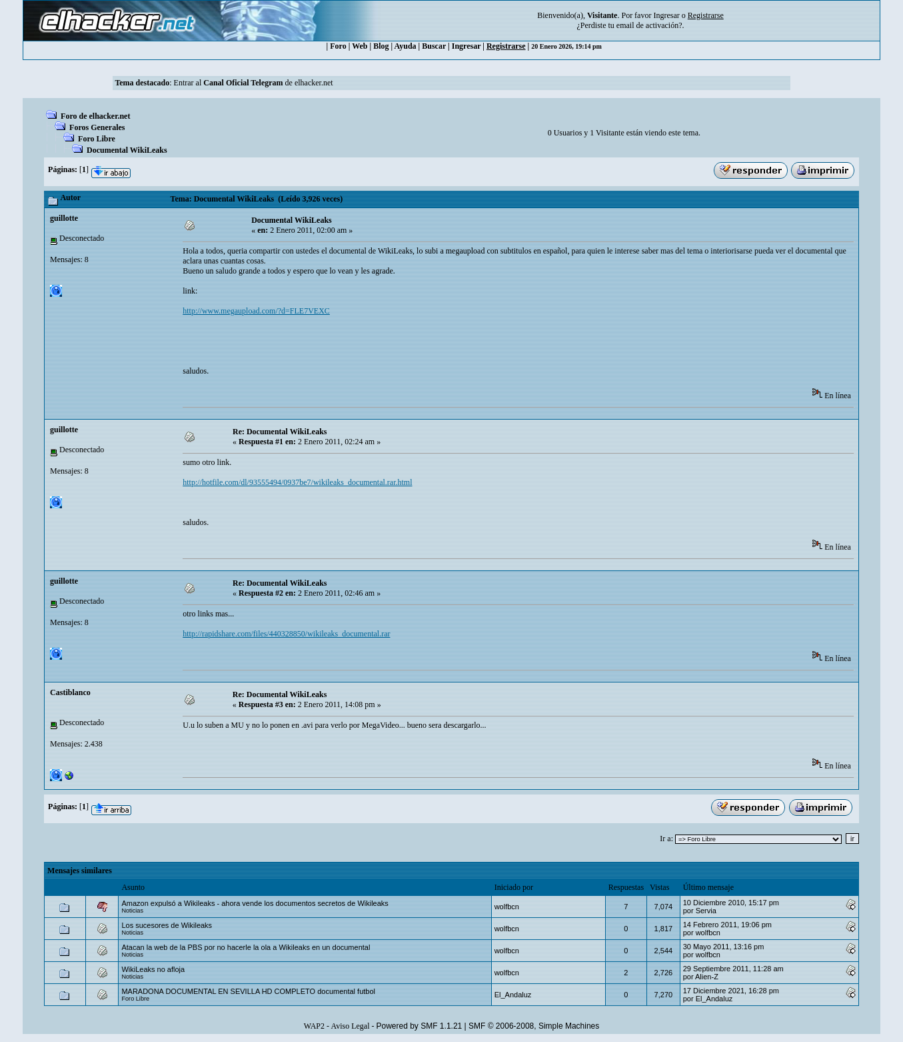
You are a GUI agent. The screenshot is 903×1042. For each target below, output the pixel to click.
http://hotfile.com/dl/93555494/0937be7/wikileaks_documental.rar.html (297, 482)
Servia (706, 911)
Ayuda (405, 46)
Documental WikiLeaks (127, 150)
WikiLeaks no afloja (153, 969)
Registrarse (506, 46)
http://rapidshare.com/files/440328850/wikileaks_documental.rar (286, 633)
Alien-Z (706, 977)
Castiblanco (70, 692)
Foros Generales (97, 127)
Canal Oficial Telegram (243, 82)
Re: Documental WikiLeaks (280, 431)
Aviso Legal (350, 1026)
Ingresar (666, 15)
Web (359, 46)
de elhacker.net (308, 82)
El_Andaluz (513, 995)
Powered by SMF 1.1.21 (419, 1026)
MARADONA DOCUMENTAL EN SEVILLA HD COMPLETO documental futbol (248, 991)
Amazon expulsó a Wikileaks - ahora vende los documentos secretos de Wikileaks (254, 903)
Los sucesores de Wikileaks (166, 925)
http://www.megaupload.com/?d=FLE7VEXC (256, 311)
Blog (381, 46)
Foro (338, 46)
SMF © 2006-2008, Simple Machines (533, 1026)
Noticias (132, 910)
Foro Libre (96, 138)
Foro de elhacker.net (95, 116)
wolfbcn (506, 907)
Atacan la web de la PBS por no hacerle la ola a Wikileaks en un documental (245, 947)
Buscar (434, 46)
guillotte (64, 218)
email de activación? (649, 25)
